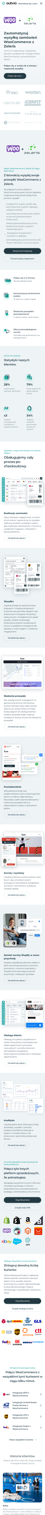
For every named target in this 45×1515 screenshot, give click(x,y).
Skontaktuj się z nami (27, 4)
